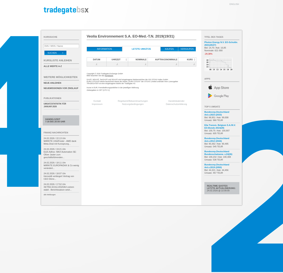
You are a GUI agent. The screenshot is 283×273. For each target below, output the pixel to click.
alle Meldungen (50, 195)
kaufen (169, 49)
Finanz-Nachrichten (56, 132)
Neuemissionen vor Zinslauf (61, 88)
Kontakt (97, 101)
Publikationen (52, 98)
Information (104, 49)
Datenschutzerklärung (176, 104)
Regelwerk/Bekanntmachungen (133, 101)
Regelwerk (109, 76)
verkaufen (187, 49)
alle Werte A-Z (53, 66)
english (234, 4)
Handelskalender (176, 101)
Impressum (97, 104)
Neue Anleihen (52, 83)
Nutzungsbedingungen (133, 104)
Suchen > (55, 53)
